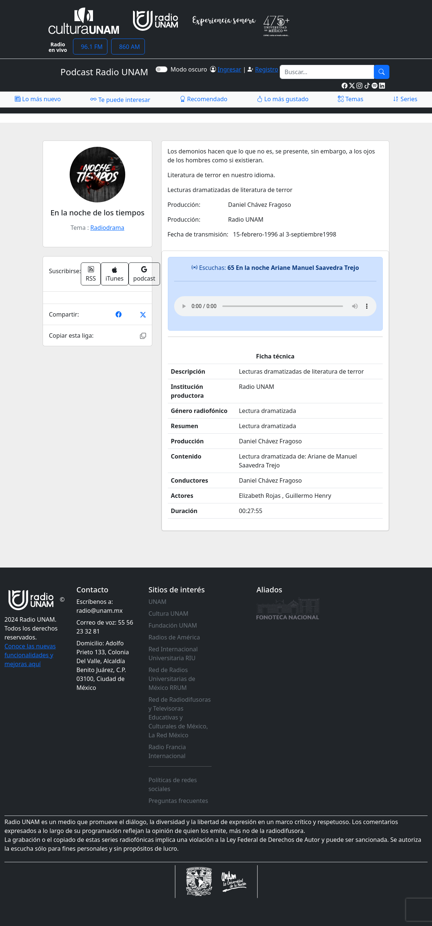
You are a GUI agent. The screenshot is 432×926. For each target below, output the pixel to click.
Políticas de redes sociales (173, 784)
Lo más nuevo (38, 99)
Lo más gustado (283, 99)
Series (405, 99)
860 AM (128, 47)
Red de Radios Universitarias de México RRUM (172, 679)
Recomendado (203, 99)
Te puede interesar (120, 99)
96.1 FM (90, 47)
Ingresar (229, 69)
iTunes (115, 274)
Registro (266, 69)
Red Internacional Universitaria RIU (173, 653)
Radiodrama (107, 228)
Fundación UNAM (173, 625)
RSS (91, 273)
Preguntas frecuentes (178, 801)
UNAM (158, 602)
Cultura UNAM (169, 613)
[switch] (161, 69)
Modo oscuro (190, 69)
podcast (144, 273)
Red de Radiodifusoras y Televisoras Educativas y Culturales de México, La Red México (180, 717)
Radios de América (174, 637)
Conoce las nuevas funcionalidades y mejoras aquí (30, 655)
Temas (350, 99)
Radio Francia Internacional (167, 751)
